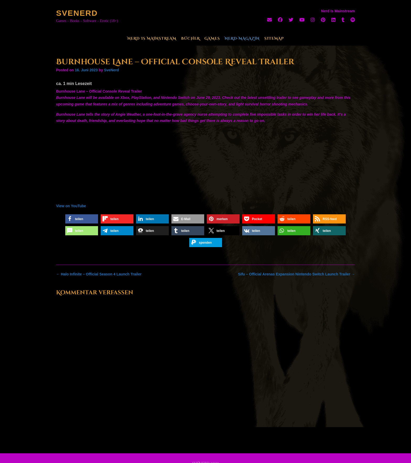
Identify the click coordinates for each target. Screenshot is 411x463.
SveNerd (77, 13)
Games (212, 38)
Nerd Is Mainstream (151, 38)
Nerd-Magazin (242, 38)
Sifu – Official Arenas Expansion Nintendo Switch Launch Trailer (296, 274)
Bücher (190, 38)
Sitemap (274, 38)
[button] (81, 218)
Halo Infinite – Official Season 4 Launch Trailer (99, 274)
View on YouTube (71, 206)
